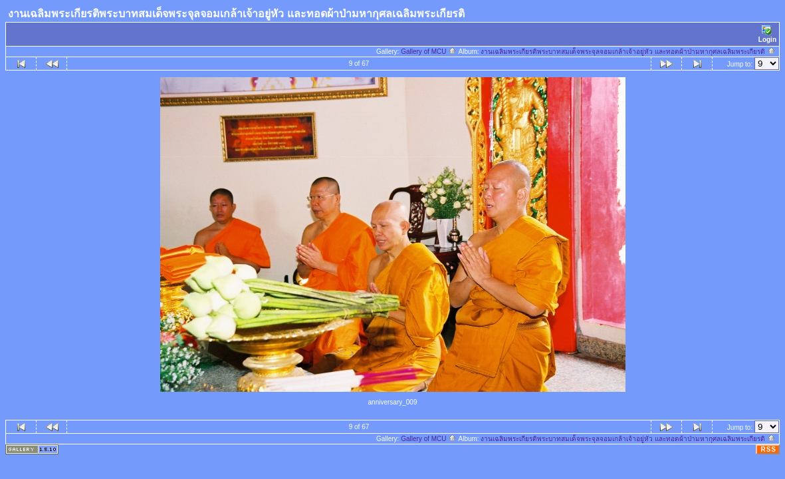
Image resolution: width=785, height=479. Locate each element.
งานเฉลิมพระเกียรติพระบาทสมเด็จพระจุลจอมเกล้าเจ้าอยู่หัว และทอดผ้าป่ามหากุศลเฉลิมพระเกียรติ (628, 51)
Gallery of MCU (429, 51)
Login (767, 34)
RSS (768, 449)
